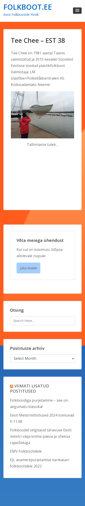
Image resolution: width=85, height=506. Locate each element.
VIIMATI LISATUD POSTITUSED (29, 388)
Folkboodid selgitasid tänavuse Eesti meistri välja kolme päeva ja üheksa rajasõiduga (40, 436)
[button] (77, 10)
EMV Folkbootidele (26, 451)
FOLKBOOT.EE (27, 7)
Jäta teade (28, 268)
